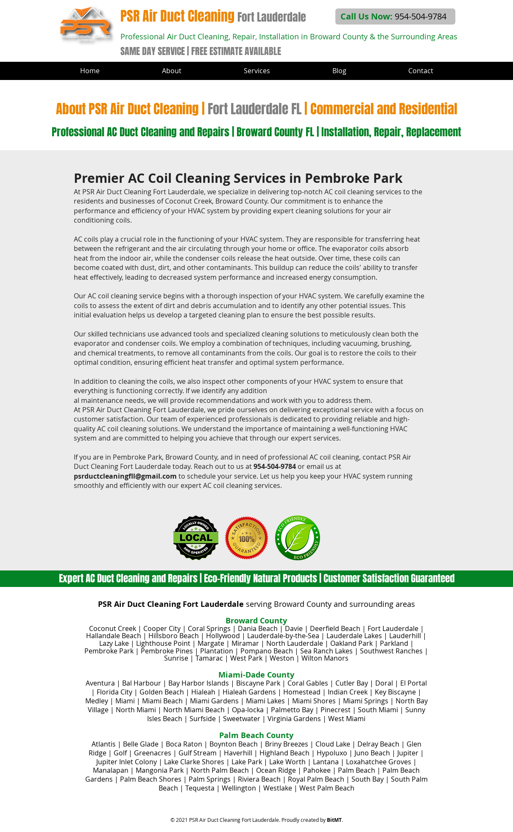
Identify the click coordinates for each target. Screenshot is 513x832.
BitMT (334, 820)
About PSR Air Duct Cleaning (127, 108)
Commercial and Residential (383, 108)
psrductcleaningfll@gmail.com (125, 476)
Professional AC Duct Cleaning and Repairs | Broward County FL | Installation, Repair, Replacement (256, 132)
